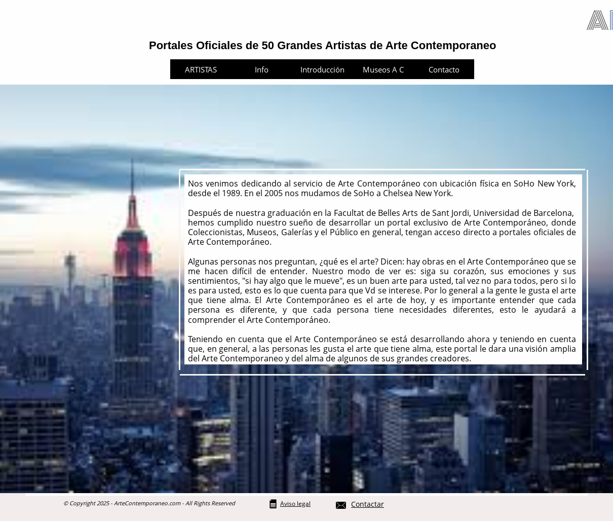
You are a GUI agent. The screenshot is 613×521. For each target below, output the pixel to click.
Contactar (367, 504)
